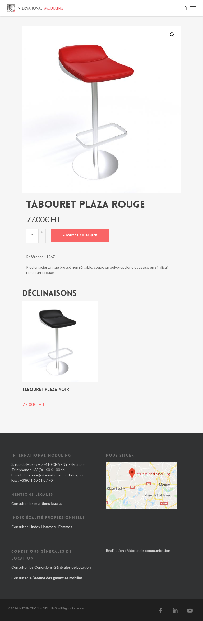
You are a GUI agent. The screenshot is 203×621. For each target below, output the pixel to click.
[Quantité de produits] (32, 236)
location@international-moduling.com (54, 475)
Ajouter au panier (80, 235)
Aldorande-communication (148, 550)
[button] (172, 35)
